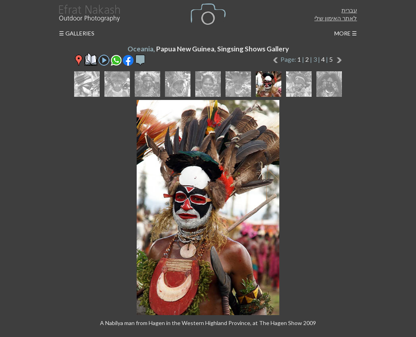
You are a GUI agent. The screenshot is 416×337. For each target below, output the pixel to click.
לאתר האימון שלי (335, 18)
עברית (349, 10)
